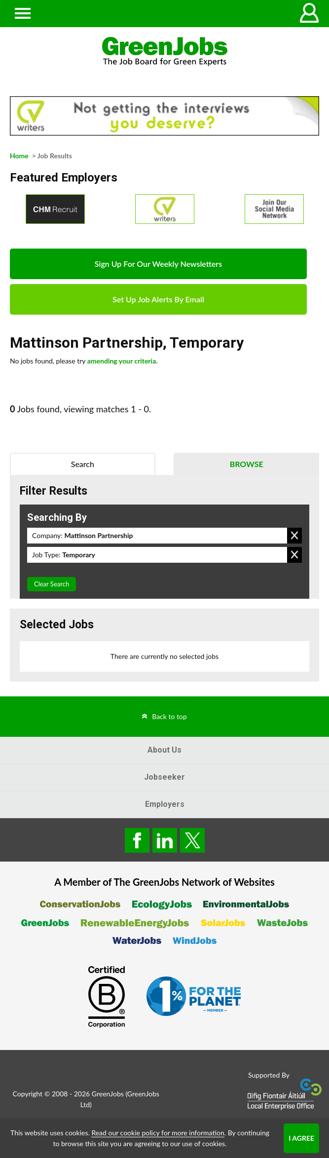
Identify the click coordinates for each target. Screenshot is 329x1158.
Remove (294, 535)
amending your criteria (121, 361)
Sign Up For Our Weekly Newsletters (158, 263)
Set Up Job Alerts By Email (158, 299)
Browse (246, 464)
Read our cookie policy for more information (157, 1132)
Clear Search (51, 584)
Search (82, 464)
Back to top (169, 716)
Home (19, 155)
